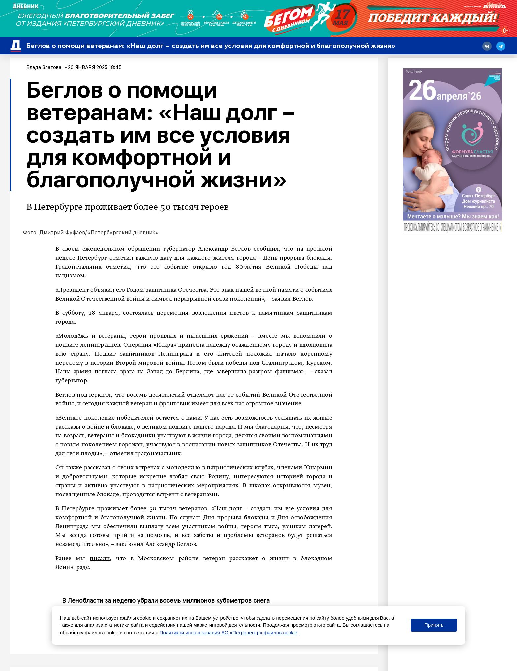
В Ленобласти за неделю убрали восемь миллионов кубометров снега (166, 600)
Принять (434, 625)
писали (100, 558)
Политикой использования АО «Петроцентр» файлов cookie (228, 632)
